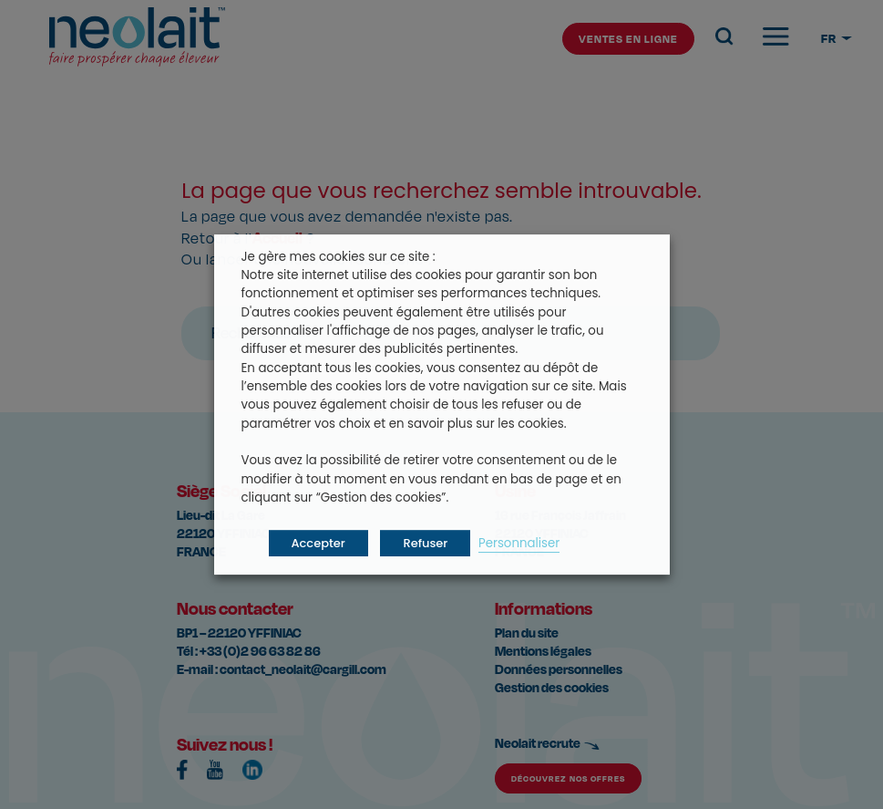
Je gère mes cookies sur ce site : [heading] (338, 256)
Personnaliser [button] (519, 543)
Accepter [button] (318, 543)
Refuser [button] (425, 543)
